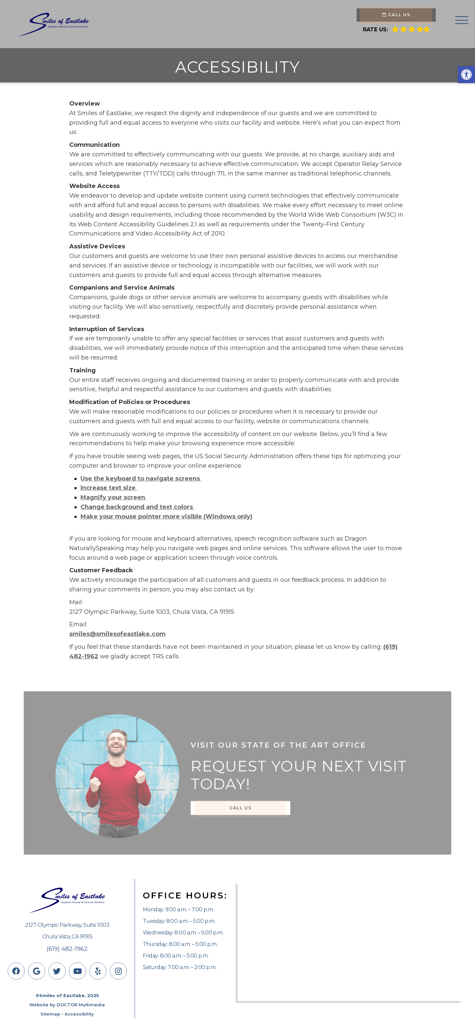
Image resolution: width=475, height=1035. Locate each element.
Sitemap (50, 1014)
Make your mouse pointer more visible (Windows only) (166, 516)
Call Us (396, 14)
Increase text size (108, 487)
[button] (466, 74)
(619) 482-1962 (67, 949)
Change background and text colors (137, 507)
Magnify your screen (113, 497)
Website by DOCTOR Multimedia (67, 1004)
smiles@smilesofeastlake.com (117, 634)
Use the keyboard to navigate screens (141, 478)
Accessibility (79, 1014)
